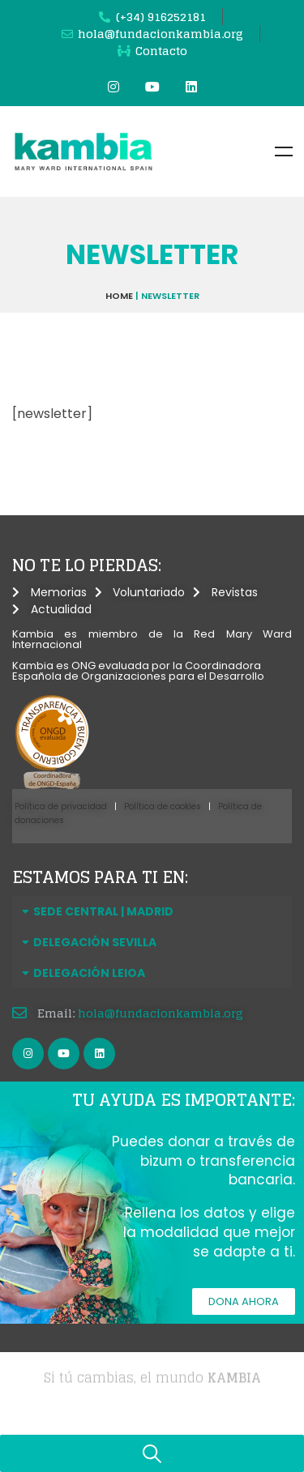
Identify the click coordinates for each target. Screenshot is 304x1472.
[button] (152, 911)
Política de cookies (162, 806)
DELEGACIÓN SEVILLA (94, 942)
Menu (283, 151)
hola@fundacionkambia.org (160, 1013)
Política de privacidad (61, 806)
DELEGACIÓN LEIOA (89, 973)
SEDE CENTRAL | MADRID (103, 911)
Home (119, 295)
